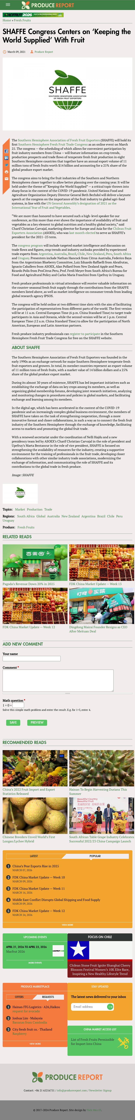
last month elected (82, 233)
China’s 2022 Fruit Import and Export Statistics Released (29, 791)
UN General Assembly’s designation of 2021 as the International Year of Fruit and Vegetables (64, 205)
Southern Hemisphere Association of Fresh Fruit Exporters (59, 140)
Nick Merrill (94, 1110)
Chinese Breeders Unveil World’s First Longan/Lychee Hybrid (29, 839)
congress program (30, 245)
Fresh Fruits (22, 20)
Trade (48, 509)
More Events (35, 963)
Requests (48, 997)
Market (20, 509)
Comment (11, 667)
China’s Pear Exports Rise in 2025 (35, 866)
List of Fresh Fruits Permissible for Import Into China (92, 1041)
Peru (109, 254)
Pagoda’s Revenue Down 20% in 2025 (29, 584)
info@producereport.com (72, 1090)
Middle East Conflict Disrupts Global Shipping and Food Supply (56, 900)
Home (7, 20)
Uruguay (23, 258)
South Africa (122, 254)
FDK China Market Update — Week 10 (38, 877)
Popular (95, 856)
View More (35, 1044)
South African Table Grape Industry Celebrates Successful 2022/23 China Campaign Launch (101, 839)
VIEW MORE (67, 925)
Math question (14, 700)
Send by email (6, 179)
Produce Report (44, 51)
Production (35, 509)
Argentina (45, 254)
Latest (34, 856)
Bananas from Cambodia (29, 1022)
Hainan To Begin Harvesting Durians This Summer (98, 791)
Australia (60, 254)
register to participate (85, 334)
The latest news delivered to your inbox (98, 997)
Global (40, 516)
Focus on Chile (100, 937)
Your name (10, 654)
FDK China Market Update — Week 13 (95, 584)
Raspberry (19, 1033)
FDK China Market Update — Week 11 (38, 888)
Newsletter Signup (100, 1090)
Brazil (72, 254)
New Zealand (95, 254)
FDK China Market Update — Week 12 (29, 627)
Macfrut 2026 (15, 951)
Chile (81, 254)
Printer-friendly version (6, 172)
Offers (19, 997)
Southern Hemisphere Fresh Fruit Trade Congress (53, 144)
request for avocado (26, 1011)
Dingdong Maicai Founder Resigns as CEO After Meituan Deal (98, 629)
